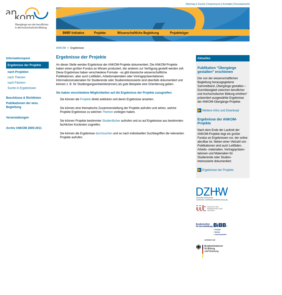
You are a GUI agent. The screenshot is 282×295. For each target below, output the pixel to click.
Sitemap (190, 3)
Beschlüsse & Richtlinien (23, 97)
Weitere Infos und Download (220, 110)
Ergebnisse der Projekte (24, 65)
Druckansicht (242, 3)
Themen (107, 112)
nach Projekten (18, 72)
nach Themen (16, 77)
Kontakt (227, 3)
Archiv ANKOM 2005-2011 (24, 128)
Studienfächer (111, 120)
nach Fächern (16, 82)
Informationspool (18, 58)
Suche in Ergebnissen (22, 88)
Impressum (214, 3)
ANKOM (61, 47)
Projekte (85, 99)
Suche (201, 3)
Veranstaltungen (17, 117)
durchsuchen (104, 133)
